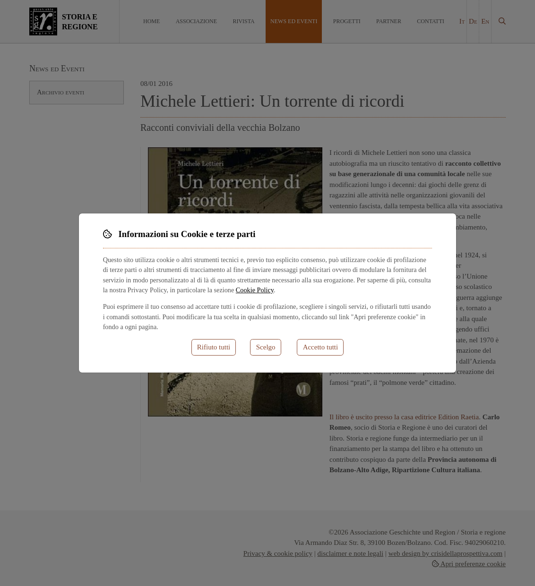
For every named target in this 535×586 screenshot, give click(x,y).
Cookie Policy (255, 290)
